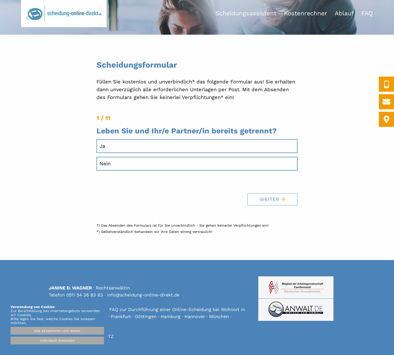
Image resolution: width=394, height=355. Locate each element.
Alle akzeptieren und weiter (57, 331)
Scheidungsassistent (246, 13)
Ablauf (344, 13)
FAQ (367, 13)
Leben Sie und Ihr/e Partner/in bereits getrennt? (186, 130)
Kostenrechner (305, 13)
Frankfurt (121, 316)
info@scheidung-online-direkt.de (143, 294)
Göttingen (146, 316)
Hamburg (170, 316)
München (219, 316)
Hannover (194, 316)
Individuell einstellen (57, 340)
